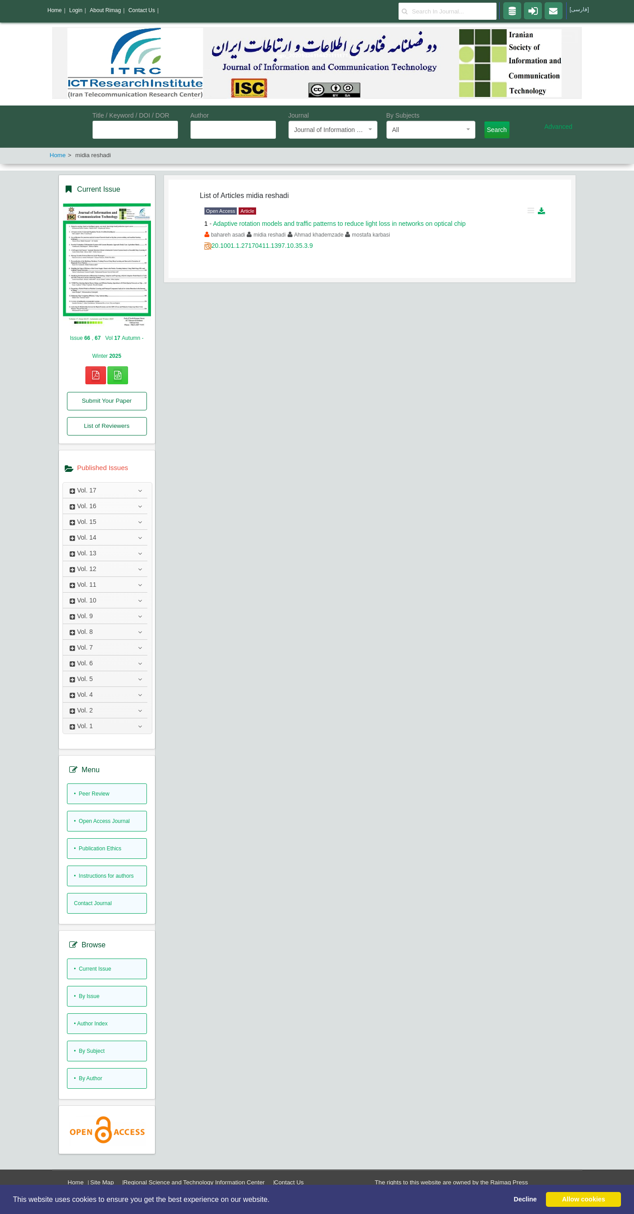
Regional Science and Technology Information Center (194, 1182)
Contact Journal (93, 903)
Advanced (558, 126)
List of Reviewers (106, 425)
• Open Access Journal (102, 821)
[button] (272, 1200)
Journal (298, 115)
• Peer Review (92, 794)
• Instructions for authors (104, 876)
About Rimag (105, 10)
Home (76, 1182)
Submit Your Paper (107, 400)
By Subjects (403, 115)
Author (200, 115)
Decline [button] (525, 1199)
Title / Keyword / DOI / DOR (131, 115)
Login (75, 10)
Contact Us (289, 1182)
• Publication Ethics (98, 848)
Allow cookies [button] (583, 1199)
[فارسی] (579, 9)
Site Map (102, 1182)
